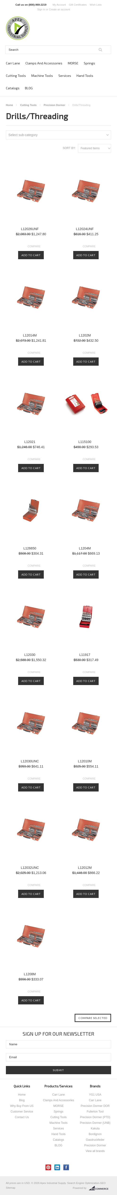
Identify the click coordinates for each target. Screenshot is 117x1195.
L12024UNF (85, 229)
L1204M (85, 548)
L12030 (29, 655)
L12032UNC (30, 868)
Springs (89, 63)
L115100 (84, 442)
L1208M (30, 974)
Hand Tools (85, 76)
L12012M (85, 868)
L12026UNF (30, 229)
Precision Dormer (54, 105)
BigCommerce (100, 1188)
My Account (59, 4)
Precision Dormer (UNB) (95, 1122)
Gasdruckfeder (95, 1139)
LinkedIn (57, 1167)
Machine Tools (42, 76)
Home (9, 105)
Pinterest (48, 1167)
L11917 (84, 655)
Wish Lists (95, 4)
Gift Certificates (78, 4)
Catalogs (13, 88)
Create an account (59, 9)
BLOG (29, 88)
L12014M (29, 335)
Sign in (41, 9)
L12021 (29, 442)
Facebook (66, 1167)
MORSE (73, 63)
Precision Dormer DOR (95, 1106)
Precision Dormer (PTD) (95, 1117)
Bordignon (95, 1134)
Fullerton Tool (95, 1111)
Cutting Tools (16, 76)
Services (64, 76)
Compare (34, 246)
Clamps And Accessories (43, 63)
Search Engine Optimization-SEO (86, 1183)
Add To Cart (31, 255)
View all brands (95, 1151)
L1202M (85, 335)
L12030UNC (30, 761)
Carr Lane (13, 63)
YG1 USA (95, 1094)
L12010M (85, 761)
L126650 (29, 548)
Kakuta (95, 1128)
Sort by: (69, 148)
